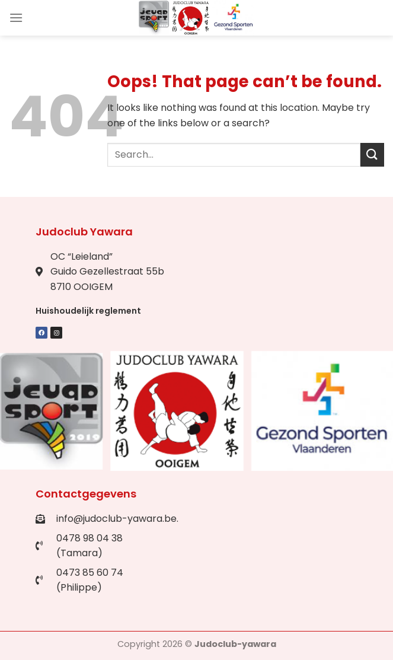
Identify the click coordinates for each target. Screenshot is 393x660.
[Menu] (16, 17)
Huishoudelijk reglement (88, 311)
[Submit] (372, 154)
